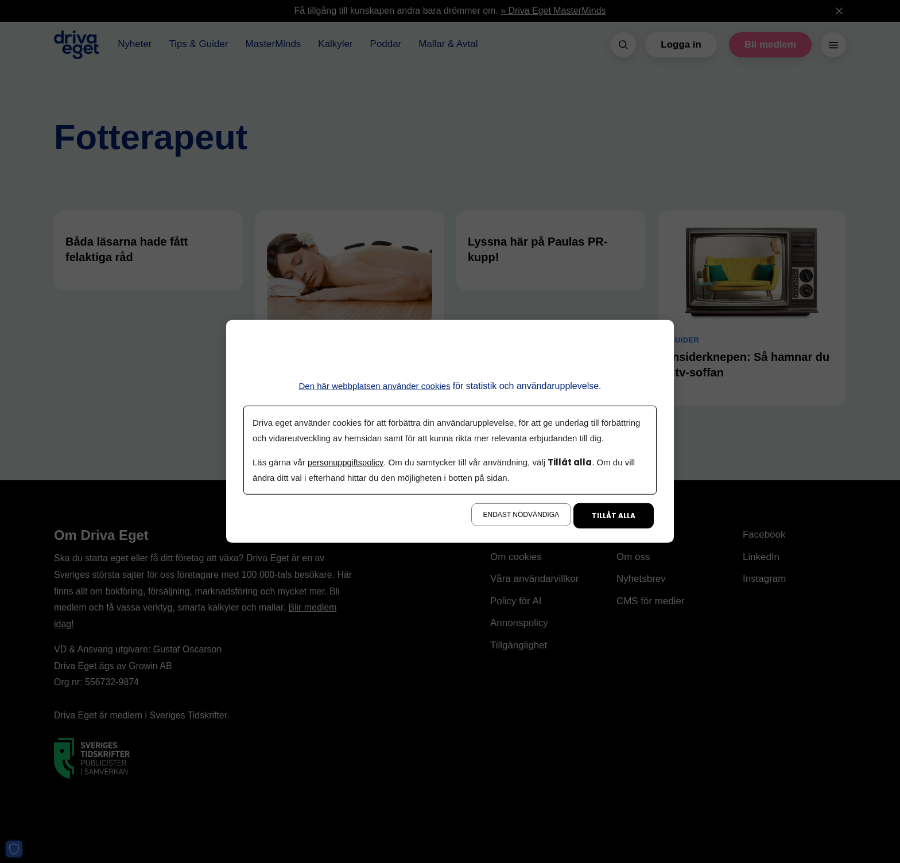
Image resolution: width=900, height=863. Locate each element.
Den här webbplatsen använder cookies (374, 386)
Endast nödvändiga (521, 515)
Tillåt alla (613, 515)
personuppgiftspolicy (347, 462)
